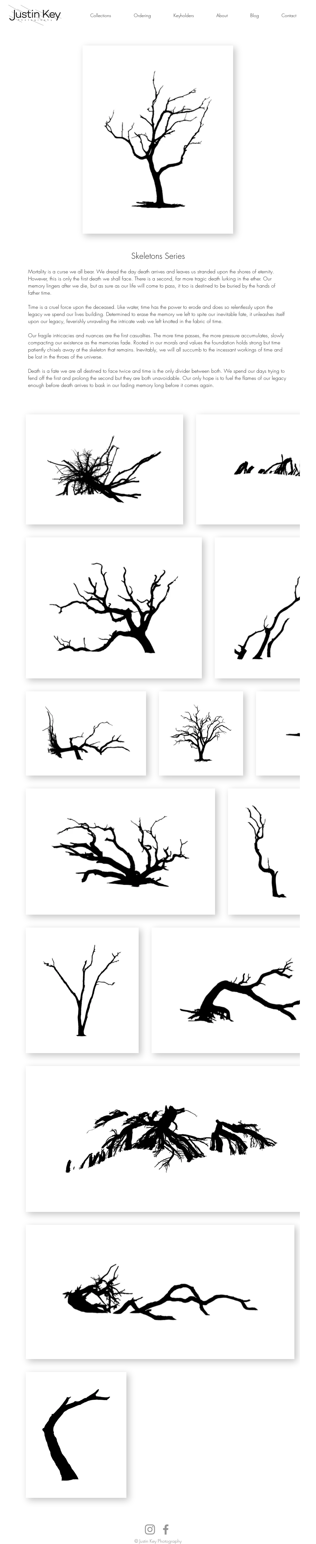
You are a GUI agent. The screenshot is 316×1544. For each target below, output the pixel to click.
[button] (100, 15)
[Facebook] (166, 1529)
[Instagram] (150, 1529)
